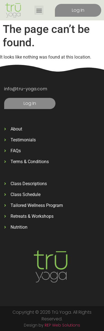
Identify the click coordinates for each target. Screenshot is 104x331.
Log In (78, 10)
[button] (39, 10)
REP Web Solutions (62, 325)
